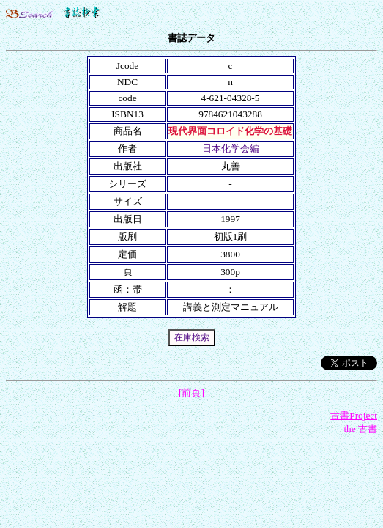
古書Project (353, 415)
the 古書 (360, 428)
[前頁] (191, 392)
